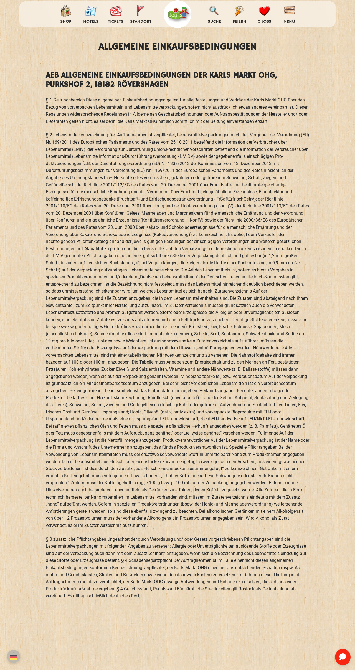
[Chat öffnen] (343, 657)
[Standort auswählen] (140, 14)
